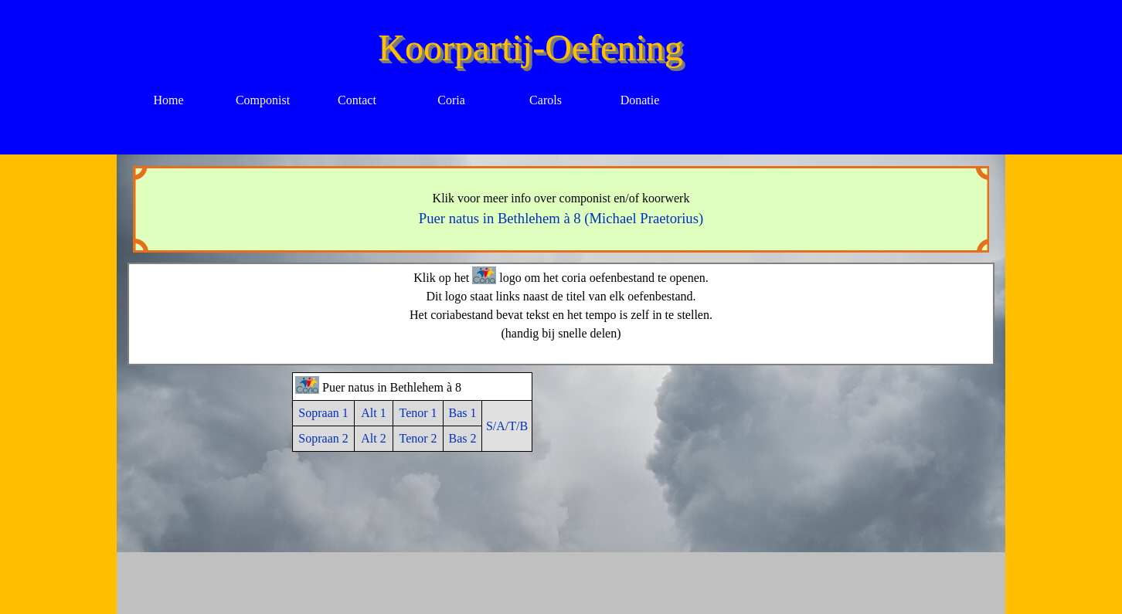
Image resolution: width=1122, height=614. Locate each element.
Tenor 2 (418, 438)
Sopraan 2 (323, 438)
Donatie (640, 100)
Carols (545, 100)
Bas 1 (463, 412)
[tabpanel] (561, 209)
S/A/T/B (507, 426)
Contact (357, 100)
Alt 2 (373, 438)
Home (168, 100)
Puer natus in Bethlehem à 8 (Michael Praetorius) (561, 218)
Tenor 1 (418, 412)
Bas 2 (463, 438)
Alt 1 (373, 412)
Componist (263, 100)
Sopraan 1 (323, 412)
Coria (451, 100)
